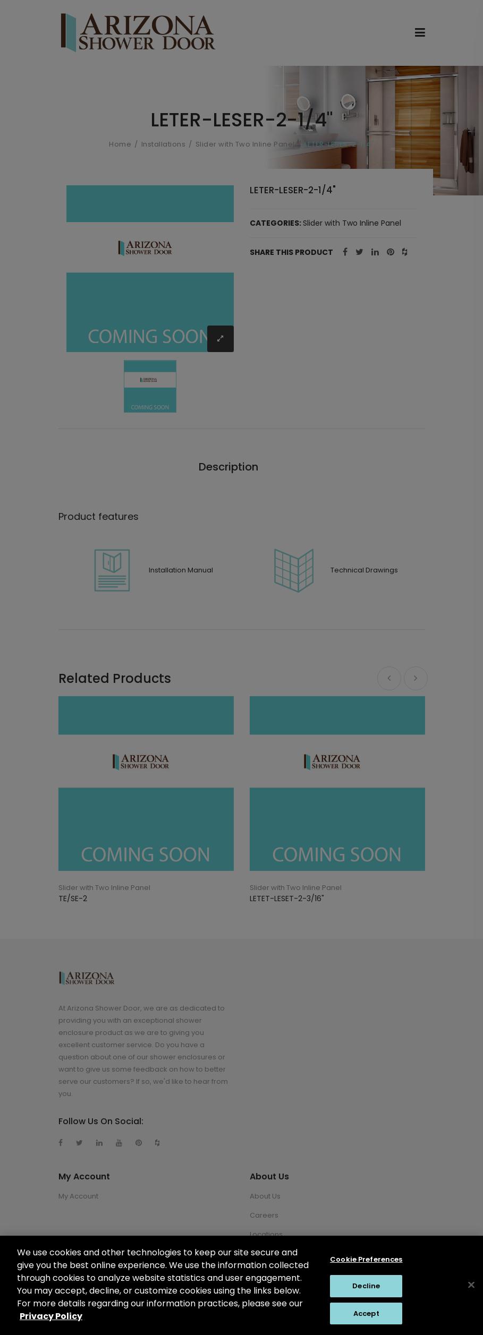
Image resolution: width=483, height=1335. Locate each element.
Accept (366, 1323)
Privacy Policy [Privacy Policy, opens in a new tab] (51, 1325)
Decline (366, 1295)
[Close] (471, 1294)
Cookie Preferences (366, 1268)
